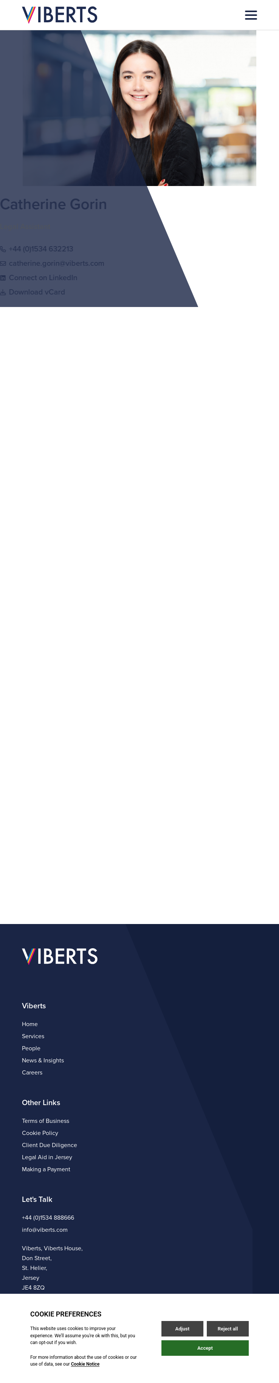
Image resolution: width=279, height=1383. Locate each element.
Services (33, 1036)
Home (30, 1024)
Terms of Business (45, 1121)
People (31, 1048)
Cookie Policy (40, 1133)
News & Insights (43, 1060)
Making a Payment (46, 1169)
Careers (32, 1072)
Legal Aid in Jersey (47, 1157)
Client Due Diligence (49, 1145)
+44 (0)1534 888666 (48, 1218)
